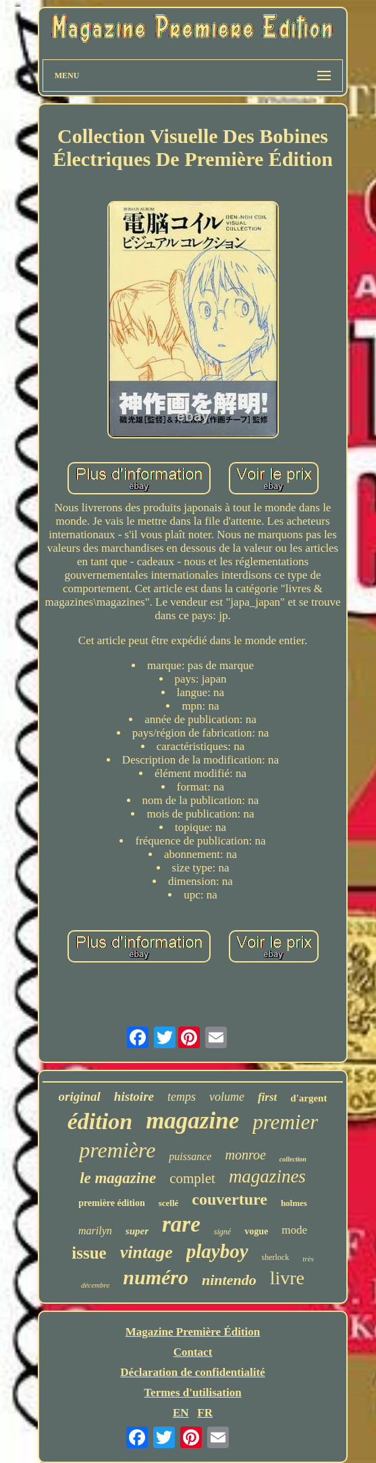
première (117, 1150)
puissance (190, 1156)
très (308, 1259)
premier (285, 1122)
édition (100, 1121)
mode (294, 1230)
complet (192, 1178)
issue (89, 1253)
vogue (256, 1231)
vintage (146, 1252)
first (267, 1097)
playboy (217, 1251)
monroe (245, 1154)
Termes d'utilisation (192, 1392)
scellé (169, 1203)
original (80, 1096)
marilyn (95, 1230)
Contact (193, 1352)
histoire (134, 1096)
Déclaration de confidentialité (192, 1372)
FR (205, 1412)
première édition (111, 1203)
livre (287, 1277)
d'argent (308, 1098)
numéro (155, 1277)
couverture (229, 1199)
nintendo (229, 1279)
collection (292, 1159)
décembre (95, 1285)
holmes (294, 1203)
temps (181, 1096)
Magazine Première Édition (193, 1331)
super (137, 1231)
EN (181, 1412)
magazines (267, 1176)
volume (226, 1096)
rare (181, 1224)
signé (222, 1231)
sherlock (276, 1257)
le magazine (118, 1178)
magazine (192, 1121)
